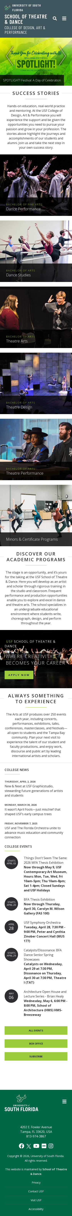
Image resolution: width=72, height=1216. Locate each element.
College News (17, 770)
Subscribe (36, 1056)
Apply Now (19, 675)
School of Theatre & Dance (26, 19)
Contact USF (36, 1191)
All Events (36, 1030)
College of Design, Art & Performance (25, 30)
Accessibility (36, 1209)
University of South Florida (23, 7)
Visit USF (36, 1200)
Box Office (36, 1043)
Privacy (36, 1182)
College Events (18, 846)
